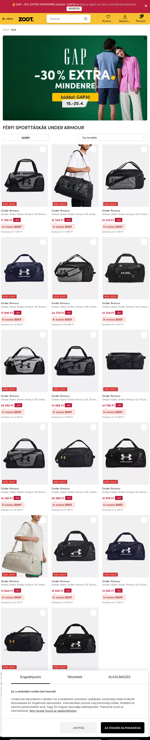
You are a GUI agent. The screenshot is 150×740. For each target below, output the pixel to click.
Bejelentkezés (125, 19)
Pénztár (141, 18)
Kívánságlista (108, 19)
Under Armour (10, 125)
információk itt (33, 666)
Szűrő (26, 52)
